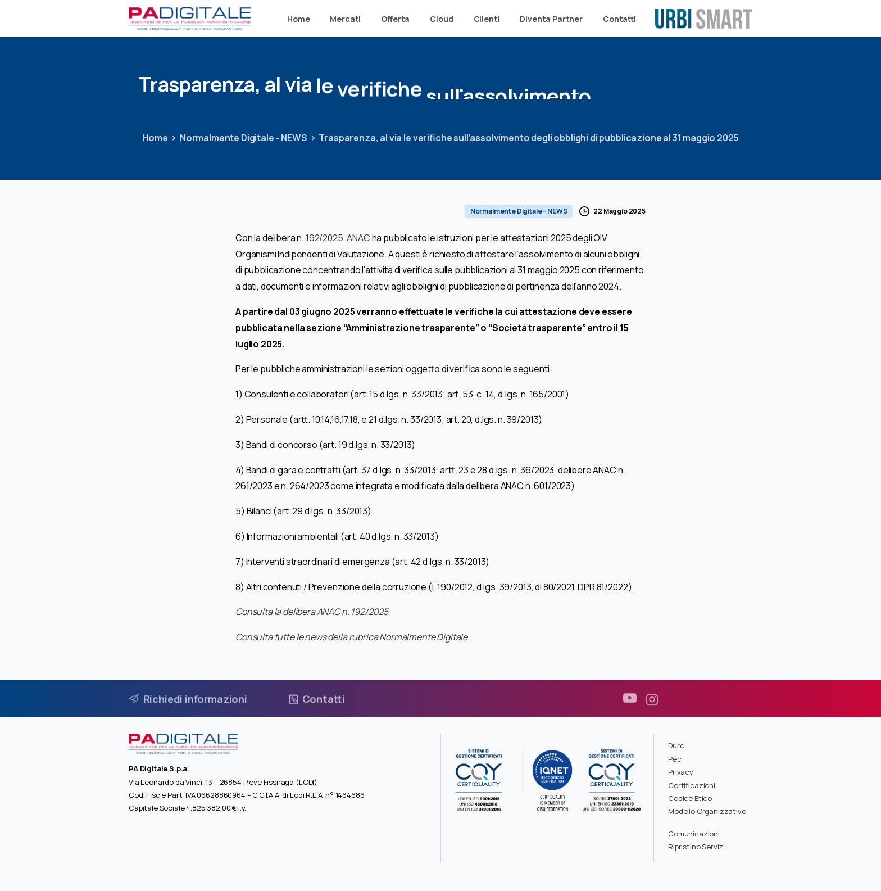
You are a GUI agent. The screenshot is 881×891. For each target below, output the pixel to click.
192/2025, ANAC (338, 238)
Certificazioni (691, 785)
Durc (676, 745)
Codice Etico (690, 798)
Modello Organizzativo (707, 811)
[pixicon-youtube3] (630, 703)
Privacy (680, 772)
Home (154, 138)
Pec (675, 759)
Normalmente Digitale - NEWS (243, 138)
